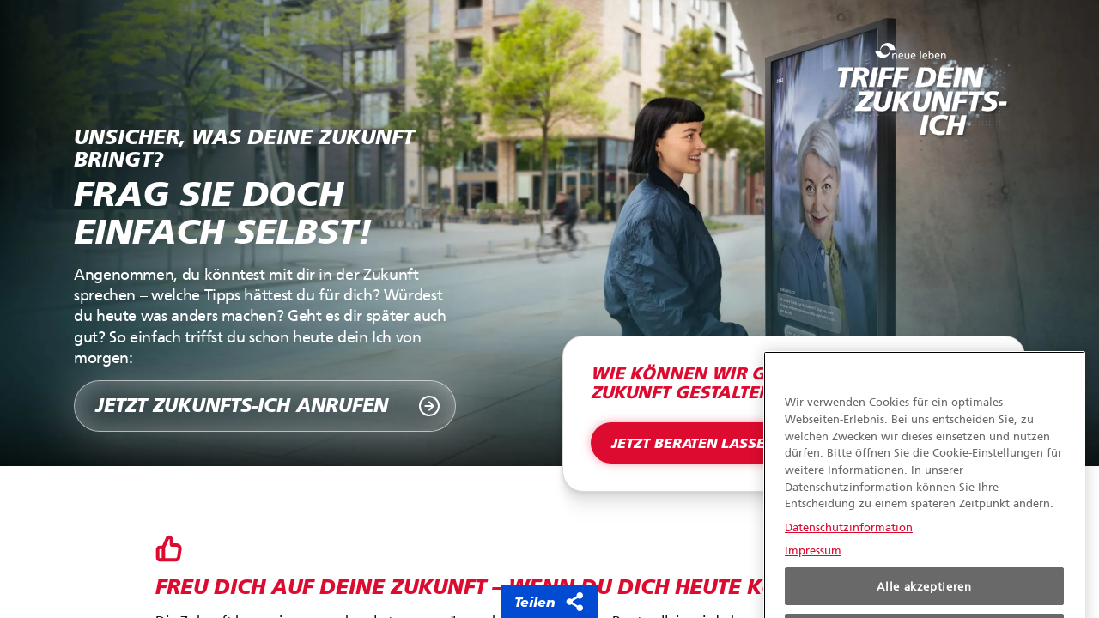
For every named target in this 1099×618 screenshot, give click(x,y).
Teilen (549, 601)
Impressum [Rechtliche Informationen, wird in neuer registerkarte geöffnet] (813, 564)
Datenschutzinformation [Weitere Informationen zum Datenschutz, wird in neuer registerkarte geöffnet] (849, 541)
